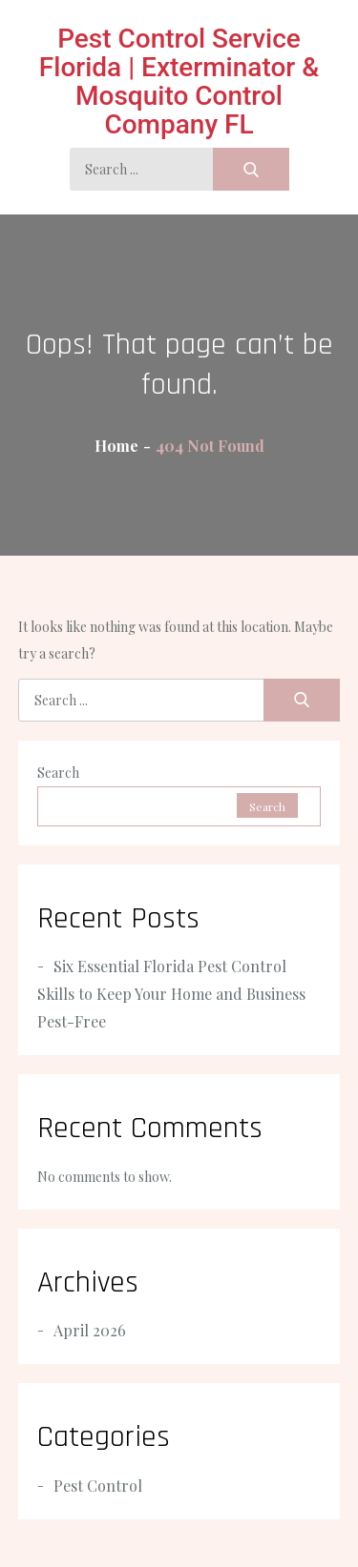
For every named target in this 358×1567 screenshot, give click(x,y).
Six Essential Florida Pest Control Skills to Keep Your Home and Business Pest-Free (171, 993)
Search (58, 772)
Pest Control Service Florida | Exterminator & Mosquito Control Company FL (179, 81)
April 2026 (89, 1330)
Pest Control (97, 1485)
